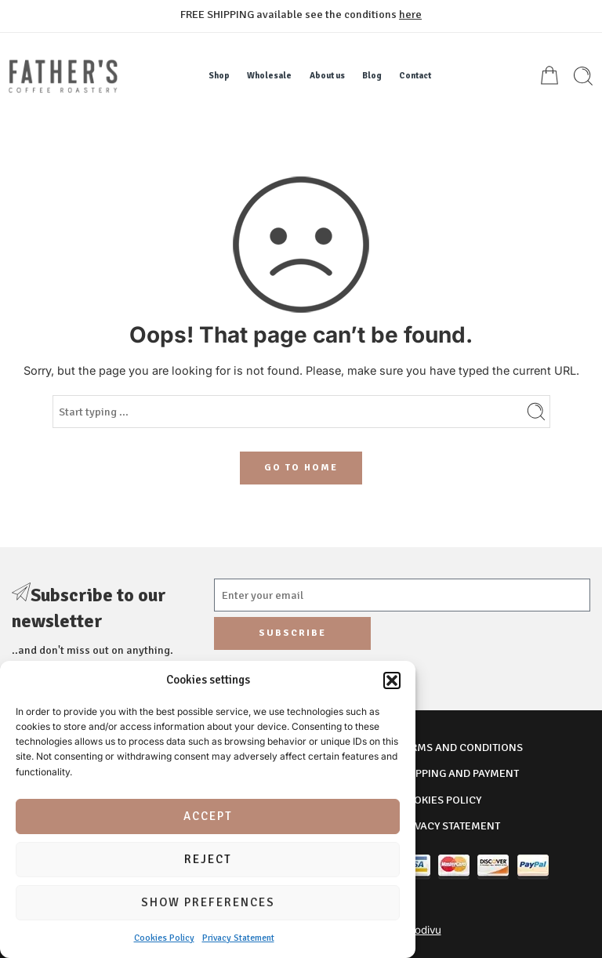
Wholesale (269, 76)
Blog (372, 76)
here (410, 14)
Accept (208, 816)
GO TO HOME (301, 468)
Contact (415, 76)
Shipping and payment (459, 773)
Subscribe (292, 633)
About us (327, 76)
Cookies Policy (164, 938)
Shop (219, 76)
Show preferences (208, 902)
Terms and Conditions (461, 747)
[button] (392, 680)
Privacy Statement (238, 938)
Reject (208, 859)
